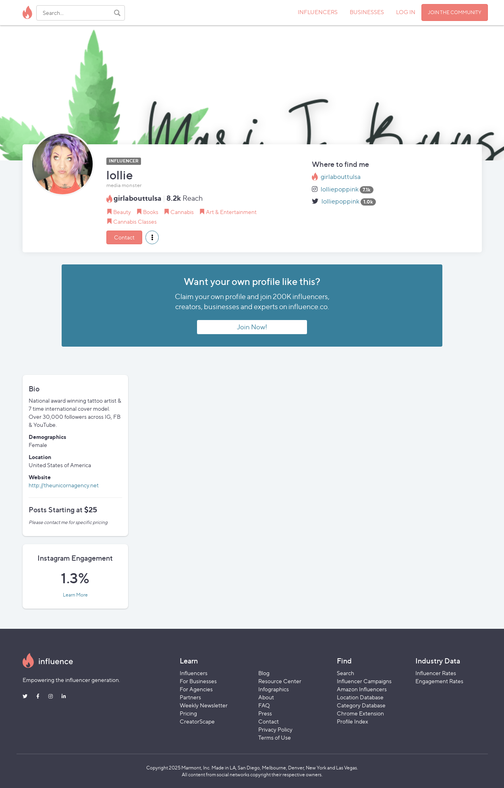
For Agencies (196, 689)
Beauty (122, 211)
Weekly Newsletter (204, 705)
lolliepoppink (340, 189)
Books (150, 211)
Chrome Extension (360, 713)
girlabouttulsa (341, 177)
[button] (152, 237)
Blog (264, 672)
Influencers (193, 672)
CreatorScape (197, 721)
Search (345, 672)
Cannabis (182, 211)
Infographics (273, 689)
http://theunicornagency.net (64, 485)
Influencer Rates (435, 672)
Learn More (75, 595)
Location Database (360, 697)
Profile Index (352, 721)
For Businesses (198, 681)
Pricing (188, 713)
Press (265, 713)
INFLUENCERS (318, 11)
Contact (124, 237)
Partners (190, 697)
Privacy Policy (275, 729)
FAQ (264, 705)
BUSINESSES (367, 11)
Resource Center (279, 681)
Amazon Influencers (362, 689)
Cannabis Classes (135, 221)
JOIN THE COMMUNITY (454, 12)
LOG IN (405, 11)
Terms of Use (274, 737)
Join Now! (252, 327)
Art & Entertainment (231, 211)
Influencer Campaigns (364, 681)
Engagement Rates (439, 681)
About (266, 697)
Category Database (361, 705)
